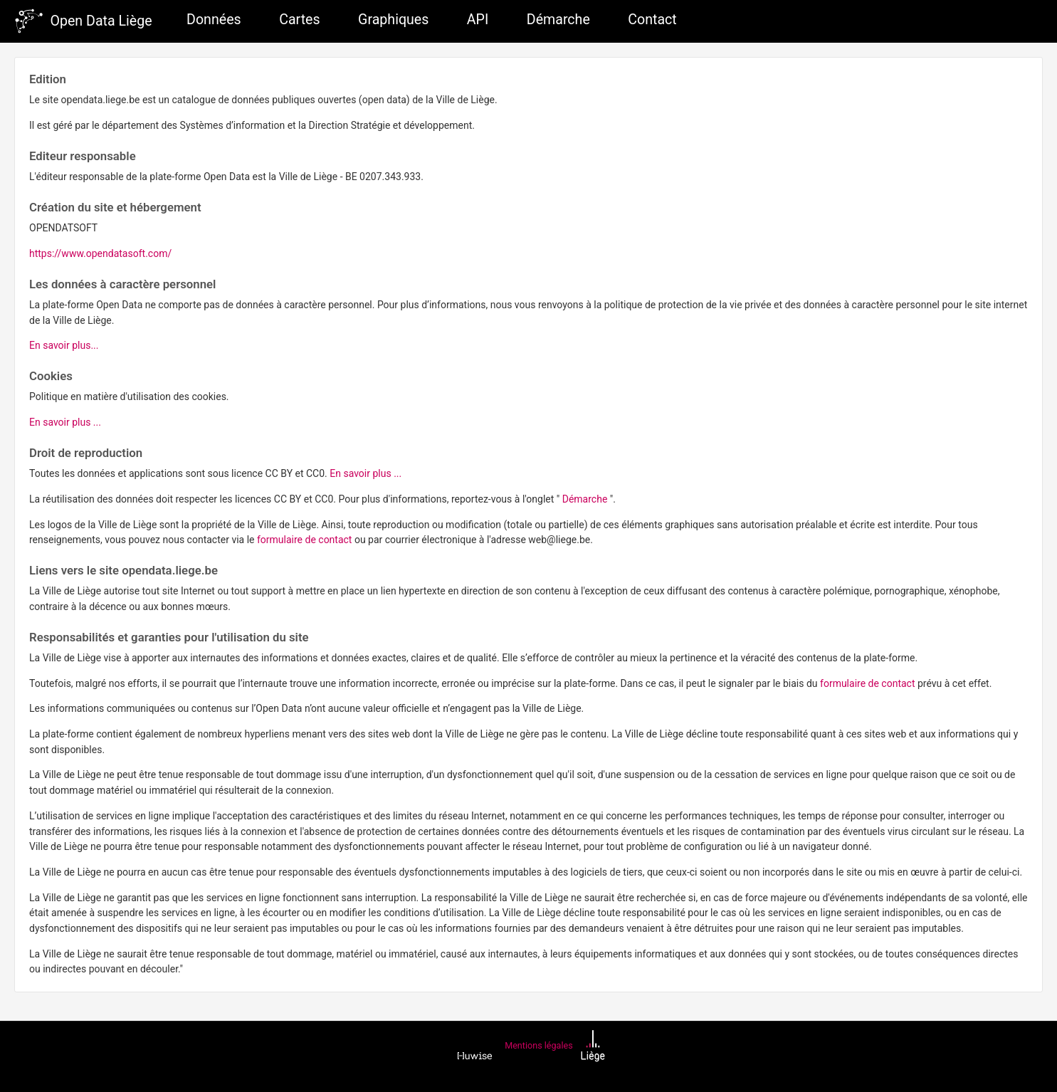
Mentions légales (538, 1045)
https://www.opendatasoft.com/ (100, 253)
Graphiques (393, 19)
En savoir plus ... (65, 422)
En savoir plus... (63, 345)
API (477, 19)
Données (213, 19)
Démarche (558, 19)
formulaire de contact (305, 539)
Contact (652, 19)
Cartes (299, 19)
